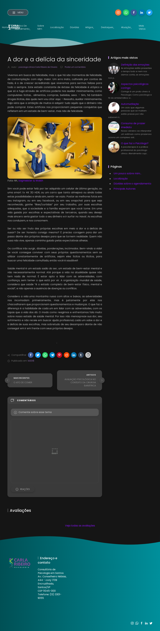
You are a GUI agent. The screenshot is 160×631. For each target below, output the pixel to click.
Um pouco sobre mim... (127, 173)
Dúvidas (74, 27)
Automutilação (130, 104)
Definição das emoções (135, 64)
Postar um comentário (75, 67)
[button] (31, 355)
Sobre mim (40, 27)
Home (5, 27)
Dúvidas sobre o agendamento (132, 183)
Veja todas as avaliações (80, 525)
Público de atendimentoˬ (22, 27)
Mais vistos (142, 27)
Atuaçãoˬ (126, 27)
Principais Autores (125, 189)
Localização (57, 27)
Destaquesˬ (107, 27)
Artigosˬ (89, 27)
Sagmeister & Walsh (30, 180)
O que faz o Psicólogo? (134, 143)
